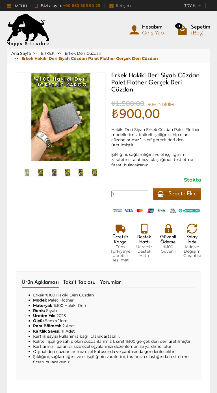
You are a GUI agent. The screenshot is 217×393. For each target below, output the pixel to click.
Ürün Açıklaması (40, 282)
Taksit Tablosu (79, 282)
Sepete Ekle (177, 194)
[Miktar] (129, 194)
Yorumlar (110, 282)
